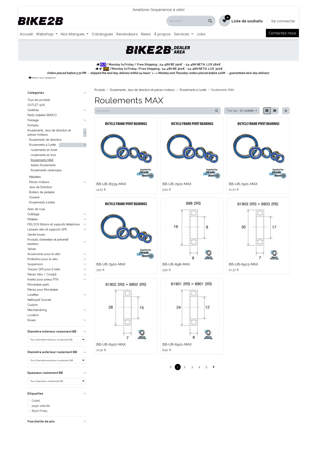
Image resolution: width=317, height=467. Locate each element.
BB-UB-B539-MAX (111, 184)
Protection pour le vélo (42, 259)
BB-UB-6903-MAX (243, 264)
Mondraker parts (38, 284)
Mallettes (35, 177)
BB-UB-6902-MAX (111, 344)
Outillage (33, 214)
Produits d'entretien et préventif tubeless (47, 242)
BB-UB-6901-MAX (177, 344)
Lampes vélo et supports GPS (47, 229)
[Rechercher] (210, 21)
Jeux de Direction (40, 187)
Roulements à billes (42, 202)
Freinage (33, 120)
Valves (31, 249)
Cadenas (33, 110)
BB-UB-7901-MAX (243, 184)
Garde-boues (36, 234)
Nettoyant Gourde (39, 299)
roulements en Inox (43, 155)
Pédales (32, 219)
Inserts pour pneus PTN (42, 279)
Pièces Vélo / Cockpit (41, 274)
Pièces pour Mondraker (42, 289)
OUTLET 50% (36, 105)
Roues (31, 320)
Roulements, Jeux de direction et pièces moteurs (49, 132)
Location (33, 315)
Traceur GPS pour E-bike (43, 269)
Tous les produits (38, 99)
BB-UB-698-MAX (176, 264)
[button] (242, 110)
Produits (99, 90)
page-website (41, 405)
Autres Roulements (43, 165)
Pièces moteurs (39, 182)
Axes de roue (36, 209)
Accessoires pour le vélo (43, 254)
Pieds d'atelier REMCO (42, 115)
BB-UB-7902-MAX (176, 184)
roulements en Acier (44, 150)
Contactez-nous (282, 33)
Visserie (34, 197)
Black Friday (40, 410)
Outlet (36, 400)
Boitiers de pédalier (42, 192)
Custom (32, 305)
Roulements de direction (45, 139)
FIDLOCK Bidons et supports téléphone (53, 224)
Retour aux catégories (42, 77)
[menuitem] (26, 34)
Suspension (35, 264)
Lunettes (33, 294)
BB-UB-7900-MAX (111, 264)
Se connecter (283, 21)
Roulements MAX (42, 160)
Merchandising (37, 310)
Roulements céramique (46, 170)
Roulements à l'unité (42, 144)
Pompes (32, 125)
